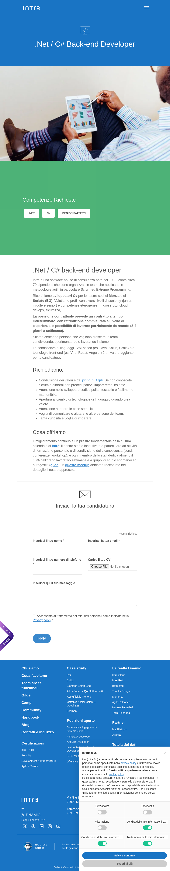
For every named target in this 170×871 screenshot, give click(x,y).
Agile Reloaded (121, 702)
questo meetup (77, 465)
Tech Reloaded (121, 712)
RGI (69, 675)
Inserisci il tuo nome (48, 540)
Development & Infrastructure (39, 760)
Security (26, 755)
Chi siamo (30, 668)
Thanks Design (121, 691)
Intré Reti (117, 680)
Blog (26, 725)
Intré (55, 446)
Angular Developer (78, 741)
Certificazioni (33, 743)
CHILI (70, 680)
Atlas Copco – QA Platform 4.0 (85, 691)
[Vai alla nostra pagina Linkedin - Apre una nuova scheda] (41, 826)
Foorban (72, 711)
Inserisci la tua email (104, 540)
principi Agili (92, 380)
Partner (118, 722)
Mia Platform (119, 729)
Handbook (30, 717)
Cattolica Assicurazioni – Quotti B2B (81, 703)
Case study (76, 668)
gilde (54, 465)
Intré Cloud (118, 675)
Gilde (26, 695)
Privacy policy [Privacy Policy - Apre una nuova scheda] (42, 620)
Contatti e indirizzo (38, 732)
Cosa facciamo (34, 676)
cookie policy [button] (116, 774)
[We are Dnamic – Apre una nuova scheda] (7, 635)
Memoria (117, 696)
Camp (27, 703)
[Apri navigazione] (146, 8)
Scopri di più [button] (125, 863)
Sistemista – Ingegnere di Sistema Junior (82, 729)
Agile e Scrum (30, 766)
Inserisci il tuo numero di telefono (57, 561)
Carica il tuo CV (99, 559)
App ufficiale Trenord (79, 696)
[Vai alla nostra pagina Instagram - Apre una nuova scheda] (50, 826)
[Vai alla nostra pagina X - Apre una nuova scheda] (25, 826)
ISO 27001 (28, 749)
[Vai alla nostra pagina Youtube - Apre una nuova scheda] (58, 826)
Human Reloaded (122, 707)
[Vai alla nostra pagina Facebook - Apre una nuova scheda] (33, 826)
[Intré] (31, 8)
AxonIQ (116, 734)
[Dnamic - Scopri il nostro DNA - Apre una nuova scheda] (33, 817)
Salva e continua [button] (124, 855)
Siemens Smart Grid (79, 685)
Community (32, 710)
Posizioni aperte (81, 721)
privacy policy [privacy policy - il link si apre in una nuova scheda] (128, 763)
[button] (165, 753)
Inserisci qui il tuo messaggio (54, 583)
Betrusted (118, 685)
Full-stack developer (79, 736)
